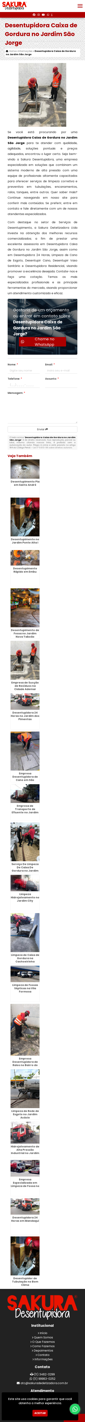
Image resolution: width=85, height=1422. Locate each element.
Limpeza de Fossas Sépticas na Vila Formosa (25, 988)
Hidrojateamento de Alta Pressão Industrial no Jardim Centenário (25, 1151)
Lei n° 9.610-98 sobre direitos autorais (52, 447)
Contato (43, 1355)
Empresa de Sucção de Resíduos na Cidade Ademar (25, 686)
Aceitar (40, 1413)
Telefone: (15, 379)
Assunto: (52, 379)
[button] (80, 6)
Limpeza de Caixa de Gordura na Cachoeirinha (25, 958)
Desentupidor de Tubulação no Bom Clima (25, 1282)
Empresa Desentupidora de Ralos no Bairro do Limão (25, 1063)
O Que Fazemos (43, 1342)
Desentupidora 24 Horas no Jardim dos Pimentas (25, 716)
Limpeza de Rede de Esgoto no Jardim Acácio (25, 1114)
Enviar (42, 429)
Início (43, 1333)
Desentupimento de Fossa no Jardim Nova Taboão (25, 633)
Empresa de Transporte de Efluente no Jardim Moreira (25, 811)
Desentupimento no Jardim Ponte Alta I (25, 540)
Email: (50, 364)
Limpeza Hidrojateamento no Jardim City (25, 897)
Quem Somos (43, 1337)
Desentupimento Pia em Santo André (25, 483)
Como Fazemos (43, 1346)
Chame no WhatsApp (37, 341)
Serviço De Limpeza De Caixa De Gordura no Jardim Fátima (25, 869)
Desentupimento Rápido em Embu (25, 570)
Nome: (13, 364)
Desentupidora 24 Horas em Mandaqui (25, 1219)
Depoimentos (43, 1350)
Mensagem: (16, 393)
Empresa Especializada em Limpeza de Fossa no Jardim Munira (25, 1184)
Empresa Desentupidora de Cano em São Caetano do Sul (25, 778)
